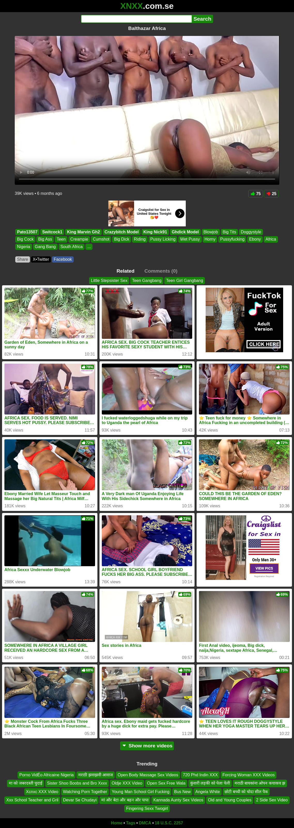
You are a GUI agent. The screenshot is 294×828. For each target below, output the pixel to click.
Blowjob (211, 232)
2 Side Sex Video (272, 800)
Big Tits (229, 232)
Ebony (255, 239)
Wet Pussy (190, 239)
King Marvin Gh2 (83, 232)
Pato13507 (27, 232)
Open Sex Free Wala (166, 783)
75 (256, 193)
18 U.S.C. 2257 (169, 823)
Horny (210, 239)
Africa (271, 239)
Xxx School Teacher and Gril (32, 800)
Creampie (79, 239)
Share (22, 259)
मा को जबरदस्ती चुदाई (25, 783)
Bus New (182, 791)
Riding (139, 239)
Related (125, 271)
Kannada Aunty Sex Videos (178, 800)
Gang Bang (45, 246)
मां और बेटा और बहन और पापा (125, 800)
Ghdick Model (185, 232)
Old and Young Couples (229, 800)
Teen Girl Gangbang (184, 280)
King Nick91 (155, 232)
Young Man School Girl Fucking (140, 791)
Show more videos (147, 745)
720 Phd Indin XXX (200, 775)
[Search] (136, 19)
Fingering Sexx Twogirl (147, 808)
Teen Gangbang (146, 280)
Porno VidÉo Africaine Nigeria (46, 775)
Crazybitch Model (122, 232)
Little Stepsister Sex (109, 280)
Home (116, 823)
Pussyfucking (232, 239)
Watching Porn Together (85, 791)
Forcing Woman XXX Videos (248, 775)
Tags (130, 823)
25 (271, 193)
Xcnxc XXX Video (42, 791)
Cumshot (101, 239)
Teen (61, 239)
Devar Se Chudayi (80, 800)
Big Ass (45, 239)
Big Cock (25, 239)
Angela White (207, 791)
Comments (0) (160, 271)
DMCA (145, 823)
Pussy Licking (163, 239)
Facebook (63, 259)
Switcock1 (52, 232)
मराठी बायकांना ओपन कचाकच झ (260, 783)
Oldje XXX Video (127, 783)
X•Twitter (41, 259)
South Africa (71, 246)
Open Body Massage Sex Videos (148, 775)
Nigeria (23, 246)
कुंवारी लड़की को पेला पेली (210, 783)
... (89, 246)
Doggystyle (251, 232)
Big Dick (121, 239)
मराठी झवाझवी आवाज (95, 775)
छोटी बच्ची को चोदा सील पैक (246, 791)
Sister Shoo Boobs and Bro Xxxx (77, 783)
